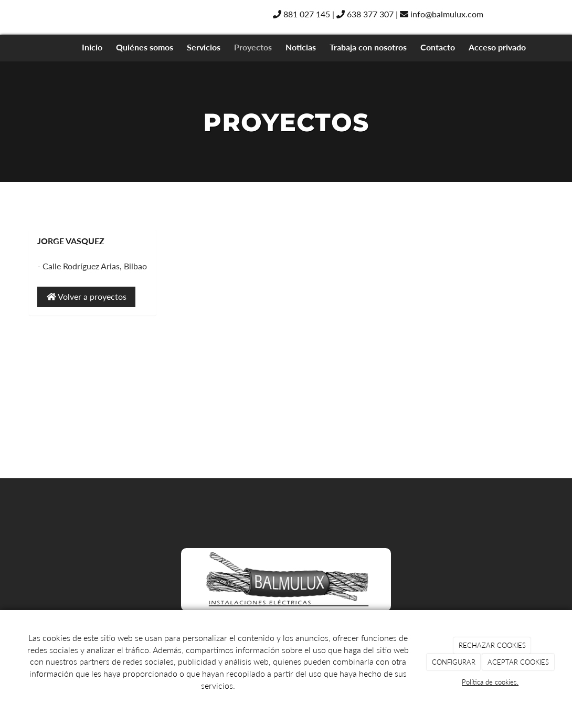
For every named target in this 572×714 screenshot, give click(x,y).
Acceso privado (497, 47)
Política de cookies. (490, 682)
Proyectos (253, 47)
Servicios (203, 47)
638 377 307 (365, 14)
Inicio (92, 47)
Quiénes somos (144, 47)
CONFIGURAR (453, 662)
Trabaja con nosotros (368, 47)
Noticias (300, 47)
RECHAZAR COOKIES (492, 645)
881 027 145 (301, 14)
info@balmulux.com (441, 14)
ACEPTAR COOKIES (518, 662)
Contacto (437, 47)
